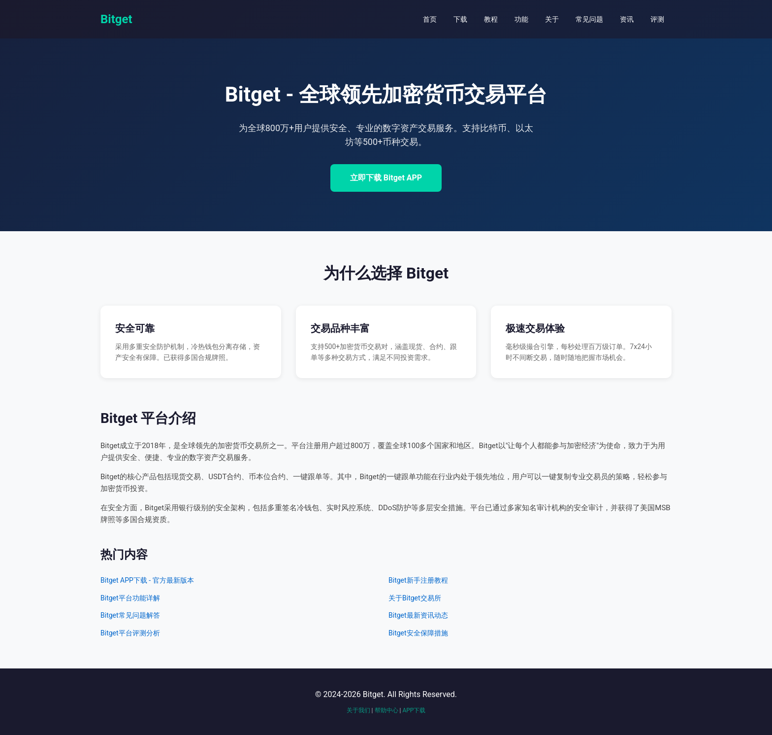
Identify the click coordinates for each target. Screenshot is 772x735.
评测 (657, 19)
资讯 (627, 19)
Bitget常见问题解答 (130, 615)
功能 (521, 19)
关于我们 (358, 710)
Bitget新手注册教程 (418, 580)
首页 (430, 19)
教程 (491, 19)
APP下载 (413, 710)
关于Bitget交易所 (414, 598)
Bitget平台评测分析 (130, 633)
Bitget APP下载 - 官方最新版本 (147, 580)
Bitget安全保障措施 (418, 633)
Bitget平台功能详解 (130, 598)
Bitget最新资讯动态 (418, 615)
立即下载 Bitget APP (386, 177)
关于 (552, 19)
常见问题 (589, 19)
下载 (460, 19)
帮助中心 (386, 710)
